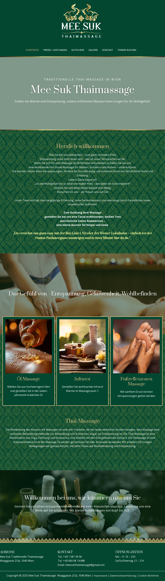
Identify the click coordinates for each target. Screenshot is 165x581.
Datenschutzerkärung (123, 575)
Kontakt (107, 49)
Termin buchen (126, 49)
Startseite (32, 49)
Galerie (93, 49)
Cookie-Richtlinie (149, 575)
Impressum (100, 575)
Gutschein (77, 49)
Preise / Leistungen (55, 49)
